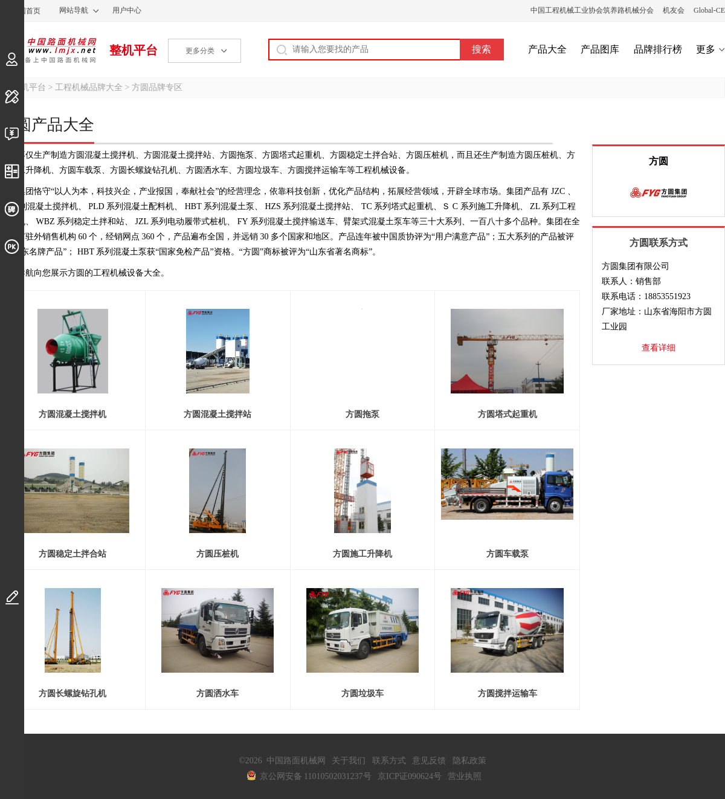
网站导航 (73, 10)
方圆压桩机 (217, 553)
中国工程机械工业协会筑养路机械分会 (592, 10)
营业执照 (465, 776)
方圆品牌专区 (157, 87)
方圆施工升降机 (362, 553)
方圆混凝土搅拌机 (72, 414)
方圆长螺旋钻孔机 (72, 693)
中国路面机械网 (48, 50)
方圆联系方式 (659, 243)
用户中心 (126, 10)
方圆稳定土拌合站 (72, 553)
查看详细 (658, 347)
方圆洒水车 (217, 693)
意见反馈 (429, 760)
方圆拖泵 (362, 414)
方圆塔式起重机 (507, 414)
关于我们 (349, 760)
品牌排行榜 (658, 49)
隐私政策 (469, 760)
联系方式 (389, 760)
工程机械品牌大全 (89, 87)
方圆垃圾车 (362, 693)
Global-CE (709, 10)
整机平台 (133, 50)
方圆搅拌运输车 (507, 693)
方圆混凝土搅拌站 (217, 414)
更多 (705, 49)
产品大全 (547, 49)
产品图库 (600, 49)
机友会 (674, 10)
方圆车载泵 (507, 553)
